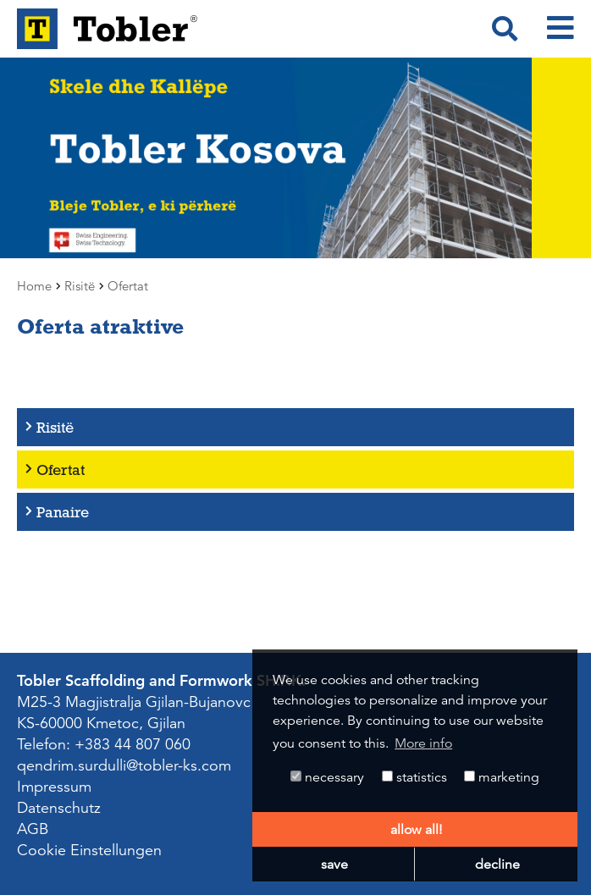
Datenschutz (59, 807)
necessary (327, 777)
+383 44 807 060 (133, 744)
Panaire (62, 512)
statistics (414, 777)
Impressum (54, 786)
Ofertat (60, 469)
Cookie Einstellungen (89, 850)
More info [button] (423, 743)
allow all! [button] (416, 829)
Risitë (55, 427)
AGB (32, 829)
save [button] (334, 864)
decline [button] (497, 864)
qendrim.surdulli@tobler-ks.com (124, 765)
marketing (501, 777)
